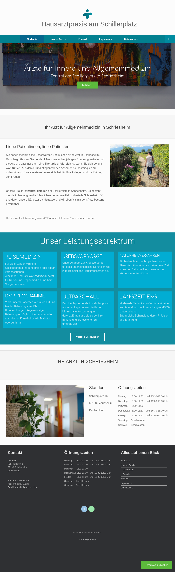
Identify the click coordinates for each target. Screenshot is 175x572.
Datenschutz (131, 39)
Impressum (105, 39)
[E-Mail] (84, 509)
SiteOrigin (85, 539)
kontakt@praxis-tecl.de (26, 487)
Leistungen (128, 469)
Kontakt (82, 39)
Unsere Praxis (58, 39)
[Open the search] (170, 39)
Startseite (31, 39)
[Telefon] (91, 509)
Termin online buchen (156, 565)
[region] (87, 76)
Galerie (126, 474)
